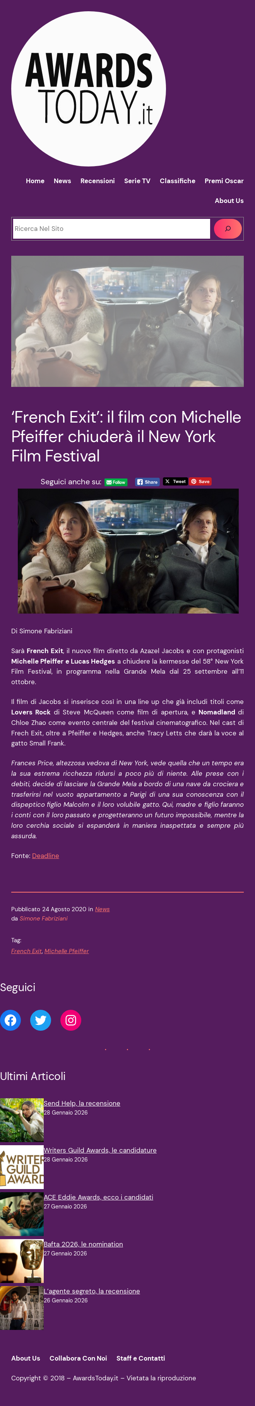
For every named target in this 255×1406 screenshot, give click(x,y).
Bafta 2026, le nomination (83, 1244)
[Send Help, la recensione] (22, 1121)
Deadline (45, 855)
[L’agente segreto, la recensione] (22, 1309)
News (102, 909)
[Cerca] (228, 228)
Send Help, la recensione (82, 1103)
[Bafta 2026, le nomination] (22, 1262)
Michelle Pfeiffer (66, 951)
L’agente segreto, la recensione (92, 1291)
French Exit (26, 951)
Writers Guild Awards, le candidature (100, 1150)
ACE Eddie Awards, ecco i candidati (98, 1197)
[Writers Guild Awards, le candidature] (22, 1168)
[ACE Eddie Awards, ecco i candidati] (22, 1215)
